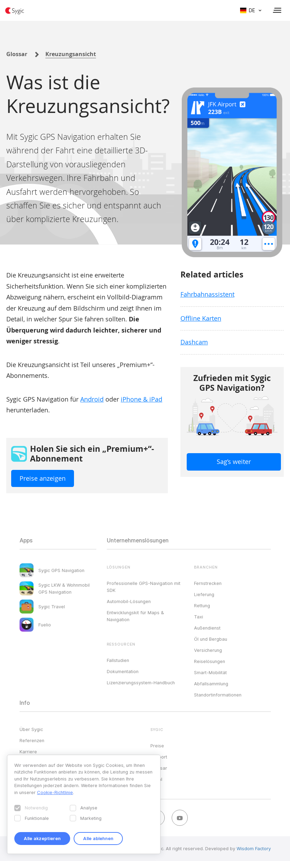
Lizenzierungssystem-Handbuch (141, 682)
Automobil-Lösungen (129, 601)
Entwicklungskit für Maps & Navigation (135, 616)
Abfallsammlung (211, 683)
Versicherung (208, 650)
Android (92, 399)
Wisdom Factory (254, 848)
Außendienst (207, 628)
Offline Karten (200, 318)
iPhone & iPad (141, 399)
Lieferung (204, 594)
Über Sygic (31, 729)
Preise (157, 745)
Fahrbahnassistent (207, 294)
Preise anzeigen (43, 478)
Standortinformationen (217, 695)
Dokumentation (123, 671)
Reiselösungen (209, 661)
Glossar (16, 54)
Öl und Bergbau (210, 639)
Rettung (202, 605)
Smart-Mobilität (210, 672)
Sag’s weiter (234, 461)
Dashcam (194, 342)
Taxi (198, 616)
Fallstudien (118, 660)
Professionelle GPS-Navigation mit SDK (143, 586)
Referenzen (32, 740)
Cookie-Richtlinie (55, 792)
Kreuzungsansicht (70, 54)
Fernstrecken (208, 583)
